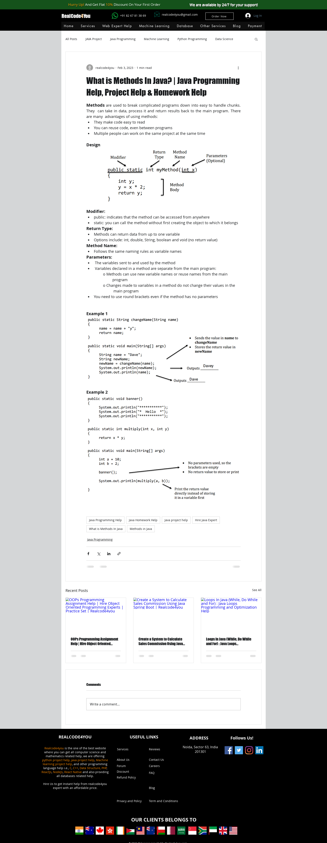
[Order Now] (219, 16)
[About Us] (125, 760)
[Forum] (129, 766)
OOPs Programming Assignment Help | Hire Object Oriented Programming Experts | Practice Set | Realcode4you (94, 641)
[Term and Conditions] (163, 801)
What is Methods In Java (106, 529)
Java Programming (123, 39)
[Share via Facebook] (88, 554)
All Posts (71, 39)
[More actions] (238, 67)
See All (257, 590)
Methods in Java (141, 529)
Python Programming (192, 39)
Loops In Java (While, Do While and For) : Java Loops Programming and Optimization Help (229, 641)
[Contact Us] (161, 760)
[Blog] (161, 788)
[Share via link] (119, 554)
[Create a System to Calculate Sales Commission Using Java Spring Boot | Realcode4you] (163, 615)
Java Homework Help (143, 520)
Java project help (176, 520)
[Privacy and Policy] (129, 801)
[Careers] (160, 766)
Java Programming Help (105, 520)
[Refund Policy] (129, 777)
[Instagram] (249, 750)
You (87, 16)
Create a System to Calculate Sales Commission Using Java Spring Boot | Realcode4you (160, 641)
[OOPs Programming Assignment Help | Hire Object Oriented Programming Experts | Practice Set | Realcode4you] (96, 615)
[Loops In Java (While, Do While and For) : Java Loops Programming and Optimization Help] (231, 615)
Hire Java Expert (206, 520)
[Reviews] (161, 749)
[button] (154, 26)
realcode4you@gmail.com (180, 14)
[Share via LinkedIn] (109, 554)
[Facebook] (229, 750)
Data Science (224, 39)
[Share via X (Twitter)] (99, 554)
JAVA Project (94, 39)
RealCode (71, 16)
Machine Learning (156, 39)
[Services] (129, 749)
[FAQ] (161, 773)
